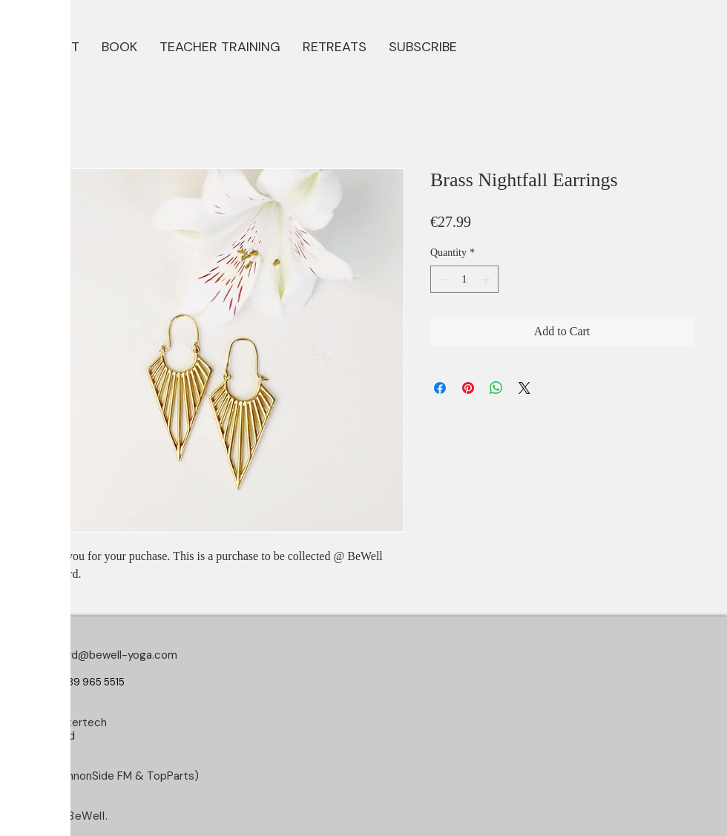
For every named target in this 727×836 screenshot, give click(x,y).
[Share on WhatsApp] (496, 388)
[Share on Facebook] (440, 388)
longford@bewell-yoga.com (106, 655)
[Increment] (487, 279)
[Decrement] (441, 279)
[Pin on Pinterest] (468, 388)
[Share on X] (524, 388)
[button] (119, 45)
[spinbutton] (464, 279)
